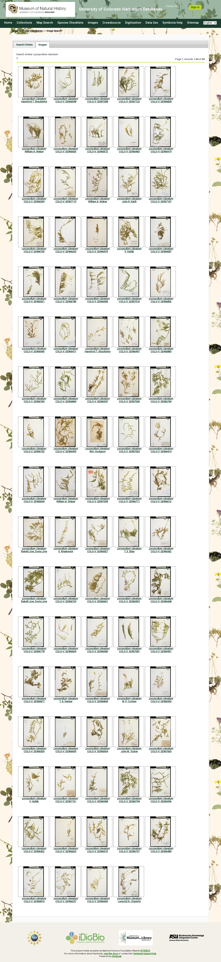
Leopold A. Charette (129, 901)
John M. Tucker (129, 751)
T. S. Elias (129, 551)
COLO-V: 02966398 (65, 101)
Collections (24, 22)
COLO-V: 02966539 (34, 201)
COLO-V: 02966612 (161, 501)
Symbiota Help (173, 22)
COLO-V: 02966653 (65, 151)
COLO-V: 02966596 (161, 801)
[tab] (24, 45)
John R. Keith (129, 201)
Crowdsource (112, 22)
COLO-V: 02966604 (34, 501)
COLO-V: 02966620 (65, 851)
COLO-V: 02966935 (129, 601)
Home (8, 22)
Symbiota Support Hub (144, 953)
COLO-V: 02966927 (97, 551)
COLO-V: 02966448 (161, 601)
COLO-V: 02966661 (97, 601)
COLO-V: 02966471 (65, 351)
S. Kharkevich (65, 551)
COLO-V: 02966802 (161, 301)
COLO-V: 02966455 (65, 451)
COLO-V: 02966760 (34, 401)
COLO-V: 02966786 (65, 301)
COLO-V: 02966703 (34, 251)
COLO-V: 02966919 (161, 151)
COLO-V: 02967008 (97, 101)
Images (93, 22)
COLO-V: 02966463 (129, 151)
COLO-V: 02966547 (97, 401)
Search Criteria (24, 44)
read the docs (111, 953)
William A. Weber (34, 151)
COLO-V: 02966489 (161, 851)
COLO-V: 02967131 (65, 801)
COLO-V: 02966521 (34, 301)
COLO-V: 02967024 (129, 451)
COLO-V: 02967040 (129, 401)
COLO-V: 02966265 (65, 251)
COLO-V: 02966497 (129, 351)
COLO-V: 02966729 (65, 601)
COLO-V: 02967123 (129, 101)
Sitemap (193, 22)
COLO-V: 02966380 (97, 651)
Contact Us (172, 6)
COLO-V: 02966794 (161, 401)
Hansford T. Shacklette (34, 101)
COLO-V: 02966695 (65, 751)
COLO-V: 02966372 (97, 151)
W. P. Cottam (129, 701)
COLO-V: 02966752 (34, 451)
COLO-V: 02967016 (129, 301)
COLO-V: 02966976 (97, 251)
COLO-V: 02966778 (34, 651)
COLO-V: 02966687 (161, 251)
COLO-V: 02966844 (97, 701)
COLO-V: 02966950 (161, 701)
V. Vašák (129, 251)
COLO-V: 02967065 (161, 751)
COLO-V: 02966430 (97, 901)
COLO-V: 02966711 (129, 501)
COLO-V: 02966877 (34, 701)
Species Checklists (70, 22)
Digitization (133, 22)
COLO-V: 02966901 (161, 651)
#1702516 (145, 951)
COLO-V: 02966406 (97, 301)
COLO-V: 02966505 (34, 751)
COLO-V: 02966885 (161, 351)
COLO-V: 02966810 (34, 901)
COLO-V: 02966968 (97, 801)
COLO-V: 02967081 (129, 651)
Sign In (195, 7)
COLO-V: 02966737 (129, 851)
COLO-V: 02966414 (161, 451)
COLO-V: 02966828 (161, 101)
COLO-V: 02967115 (65, 201)
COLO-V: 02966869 (65, 401)
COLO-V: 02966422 (34, 851)
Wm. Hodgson (97, 451)
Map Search (45, 22)
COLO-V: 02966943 (34, 351)
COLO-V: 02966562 (161, 551)
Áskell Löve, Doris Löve (34, 551)
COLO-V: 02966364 (97, 751)
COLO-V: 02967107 (161, 201)
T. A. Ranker (65, 701)
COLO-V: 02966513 (97, 851)
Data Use (152, 22)
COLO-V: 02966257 (65, 901)
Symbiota (116, 956)
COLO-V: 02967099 (97, 501)
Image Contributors (32, 31)
